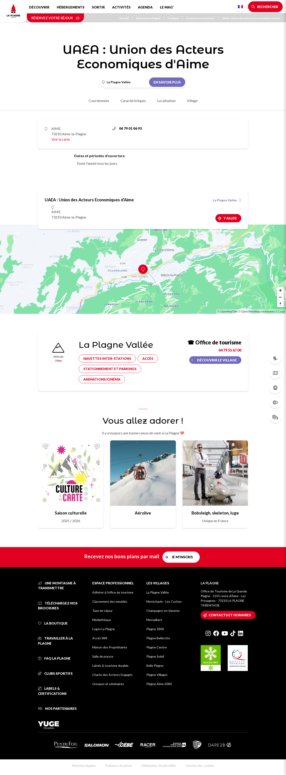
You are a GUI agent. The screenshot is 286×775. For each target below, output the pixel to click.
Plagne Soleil (155, 656)
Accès (147, 358)
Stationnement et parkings (110, 369)
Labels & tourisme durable (110, 665)
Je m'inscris (182, 557)
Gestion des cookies (200, 765)
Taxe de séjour (102, 610)
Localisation (166, 100)
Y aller (230, 218)
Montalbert (154, 620)
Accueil (126, 18)
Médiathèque (101, 620)
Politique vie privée (118, 765)
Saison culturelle (71, 512)
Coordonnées (99, 100)
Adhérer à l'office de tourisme (112, 592)
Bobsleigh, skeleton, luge (215, 512)
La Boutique (53, 623)
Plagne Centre (156, 647)
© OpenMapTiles (228, 311)
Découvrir (39, 7)
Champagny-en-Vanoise (163, 610)
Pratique (175, 18)
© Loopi (280, 311)
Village (192, 100)
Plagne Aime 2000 (159, 684)
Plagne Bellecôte (158, 638)
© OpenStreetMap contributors (256, 311)
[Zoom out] (280, 297)
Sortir (98, 7)
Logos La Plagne (103, 629)
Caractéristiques (133, 100)
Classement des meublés (109, 601)
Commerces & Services (202, 18)
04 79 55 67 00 (230, 350)
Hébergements (70, 7)
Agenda (145, 7)
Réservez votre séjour (55, 18)
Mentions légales (84, 765)
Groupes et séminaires (108, 684)
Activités (121, 7)
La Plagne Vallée (227, 200)
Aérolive (143, 512)
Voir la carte (60, 139)
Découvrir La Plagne (150, 18)
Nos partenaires (57, 708)
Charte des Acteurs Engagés (112, 675)
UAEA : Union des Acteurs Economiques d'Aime (251, 18)
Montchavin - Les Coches (164, 601)
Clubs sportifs (55, 673)
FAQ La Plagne (54, 658)
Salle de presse (102, 656)
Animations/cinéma (101, 379)
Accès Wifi (99, 638)
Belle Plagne (155, 665)
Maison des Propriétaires (109, 647)
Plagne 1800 (155, 629)
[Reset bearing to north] (280, 303)
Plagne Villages (157, 675)
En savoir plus (167, 82)
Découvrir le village (217, 360)
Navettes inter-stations (107, 358)
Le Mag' (167, 7)
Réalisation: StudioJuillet (159, 765)
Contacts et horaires (230, 615)
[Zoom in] (280, 290)
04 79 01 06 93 (127, 128)
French (240, 6)
